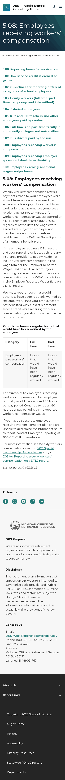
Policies (12, 733)
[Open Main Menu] (60, 6)
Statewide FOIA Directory (24, 762)
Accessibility (15, 743)
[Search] (53, 6)
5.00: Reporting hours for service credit (32, 69)
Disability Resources (20, 753)
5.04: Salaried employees (21, 109)
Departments (16, 772)
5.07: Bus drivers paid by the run (27, 138)
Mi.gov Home (16, 724)
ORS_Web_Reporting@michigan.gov (31, 635)
